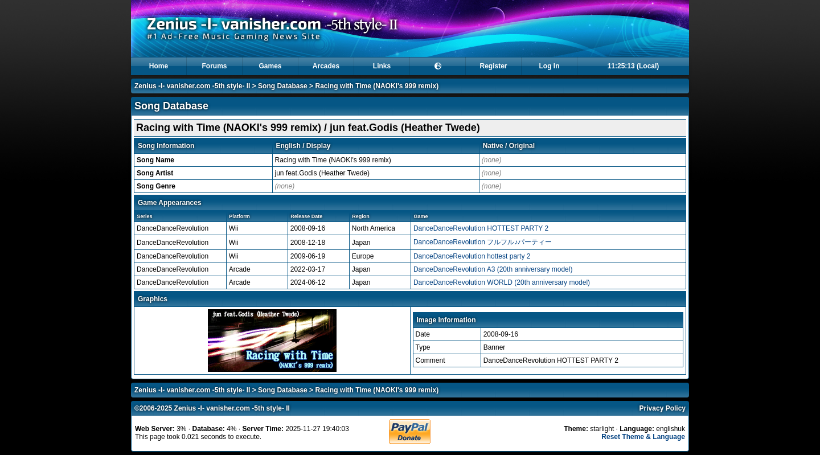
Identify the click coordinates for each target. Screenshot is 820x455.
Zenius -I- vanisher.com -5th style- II (192, 86)
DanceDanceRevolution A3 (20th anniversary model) (493, 269)
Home (158, 66)
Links (382, 66)
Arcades (326, 66)
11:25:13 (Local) (633, 66)
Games (270, 66)
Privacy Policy (662, 408)
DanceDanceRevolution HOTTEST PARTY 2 (480, 228)
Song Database (283, 86)
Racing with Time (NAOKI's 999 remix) (376, 86)
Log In (549, 66)
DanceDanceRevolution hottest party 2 (471, 256)
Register (493, 66)
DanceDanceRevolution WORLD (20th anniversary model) (501, 282)
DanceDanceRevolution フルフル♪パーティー (482, 242)
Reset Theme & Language (643, 437)
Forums (214, 66)
